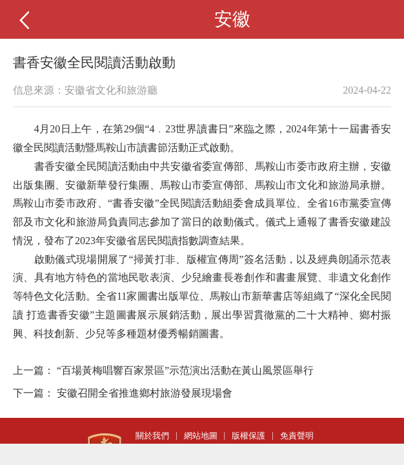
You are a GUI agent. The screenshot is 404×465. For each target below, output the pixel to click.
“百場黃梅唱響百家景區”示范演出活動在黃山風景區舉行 (185, 370)
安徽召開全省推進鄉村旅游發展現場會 (144, 393)
